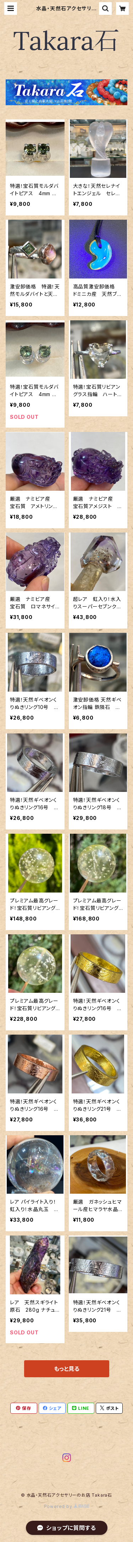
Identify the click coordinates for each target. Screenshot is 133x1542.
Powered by (66, 1506)
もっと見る (66, 1368)
